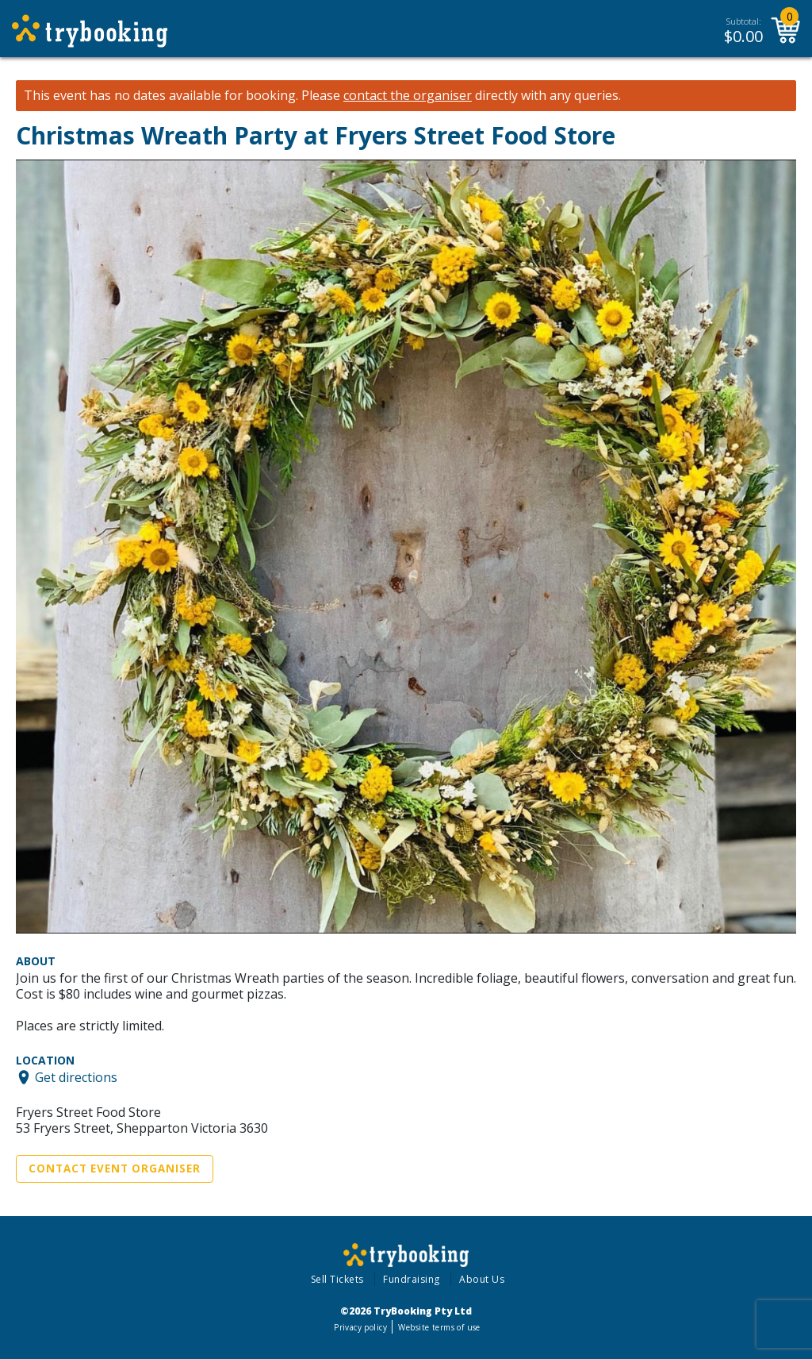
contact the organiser (407, 95)
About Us (481, 1279)
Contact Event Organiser (115, 1168)
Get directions (76, 1077)
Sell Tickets (337, 1279)
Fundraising (411, 1279)
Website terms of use (439, 1327)
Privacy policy (360, 1327)
